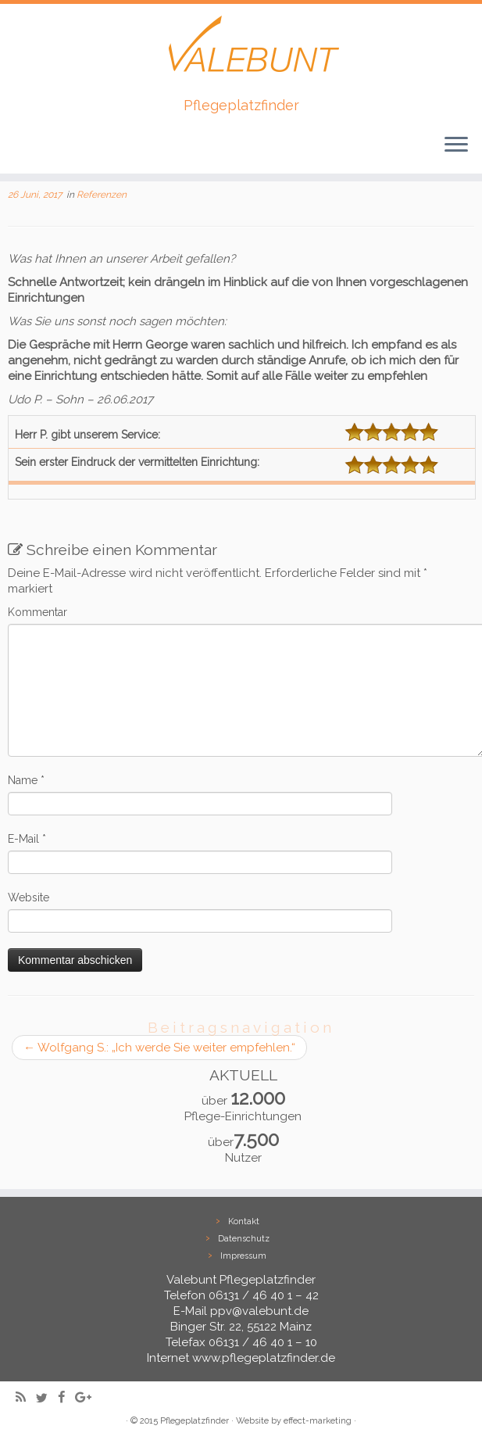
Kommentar (37, 612)
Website (28, 897)
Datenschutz (244, 1239)
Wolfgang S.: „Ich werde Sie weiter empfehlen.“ (159, 1048)
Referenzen (102, 194)
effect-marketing (318, 1421)
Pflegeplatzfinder (194, 1421)
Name (26, 780)
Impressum (243, 1256)
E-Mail (27, 839)
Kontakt (243, 1221)
